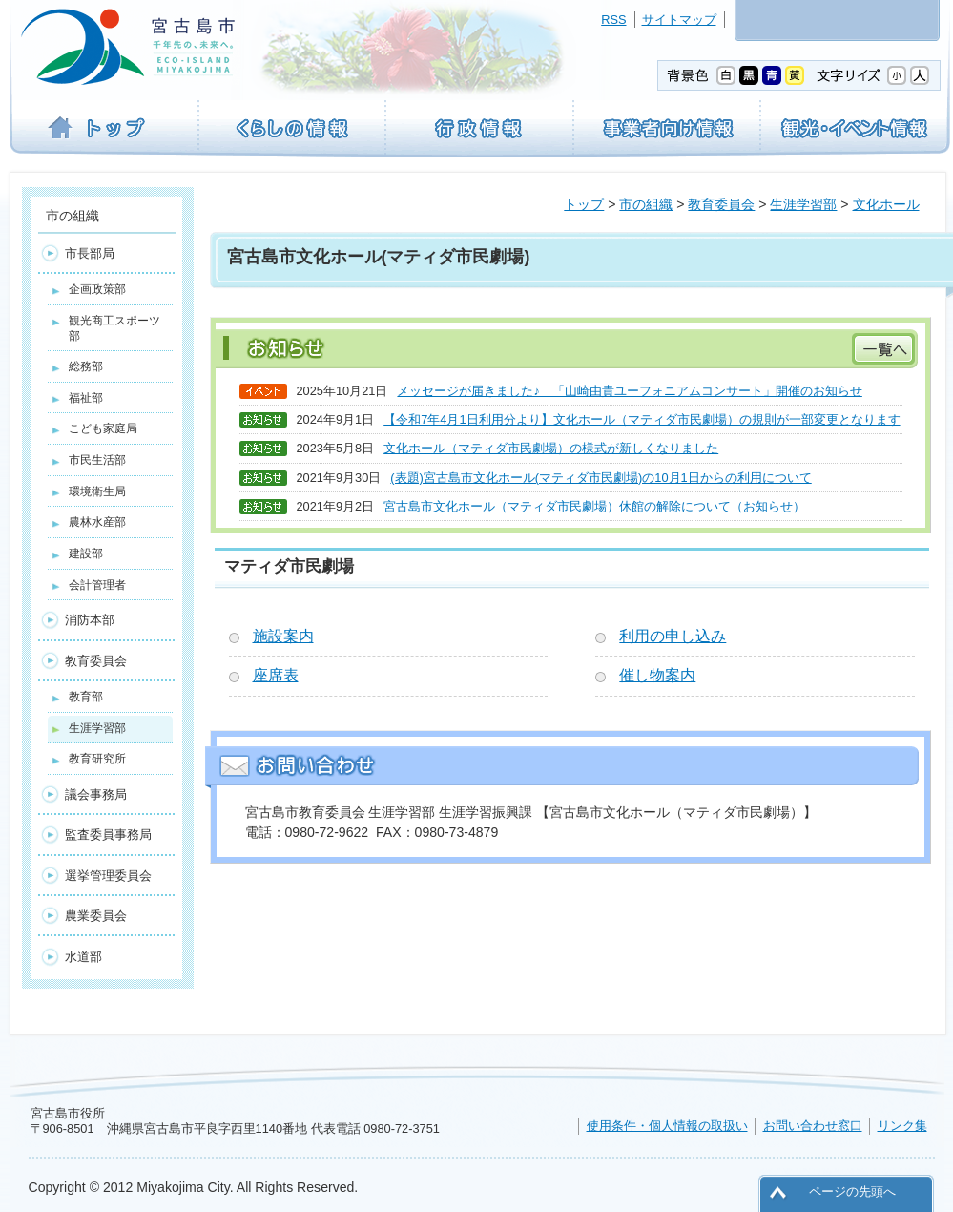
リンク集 (902, 1125)
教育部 (86, 696)
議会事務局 (96, 794)
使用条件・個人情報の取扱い (667, 1125)
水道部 (83, 957)
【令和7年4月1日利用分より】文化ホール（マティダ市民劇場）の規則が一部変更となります (641, 419)
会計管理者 (97, 585)
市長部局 (89, 253)
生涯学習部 (803, 204)
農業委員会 (96, 916)
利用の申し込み (672, 636)
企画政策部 (97, 289)
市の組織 (646, 204)
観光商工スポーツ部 (114, 328)
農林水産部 (97, 522)
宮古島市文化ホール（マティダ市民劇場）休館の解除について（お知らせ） (594, 506)
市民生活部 (97, 460)
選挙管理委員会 (108, 875)
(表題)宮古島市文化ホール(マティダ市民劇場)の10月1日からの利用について (600, 477)
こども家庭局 (103, 428)
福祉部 (86, 398)
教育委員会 (721, 204)
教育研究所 (97, 758)
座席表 (276, 675)
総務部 (86, 366)
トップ (584, 204)
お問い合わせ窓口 (812, 1125)
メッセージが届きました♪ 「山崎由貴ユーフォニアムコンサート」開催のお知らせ (629, 391)
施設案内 (283, 636)
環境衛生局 (97, 491)
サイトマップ (679, 19)
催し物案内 (657, 675)
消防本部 (89, 620)
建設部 (86, 553)
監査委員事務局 (108, 834)
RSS (613, 19)
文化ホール (886, 204)
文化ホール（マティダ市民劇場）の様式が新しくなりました (550, 448)
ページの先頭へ (852, 1191)
